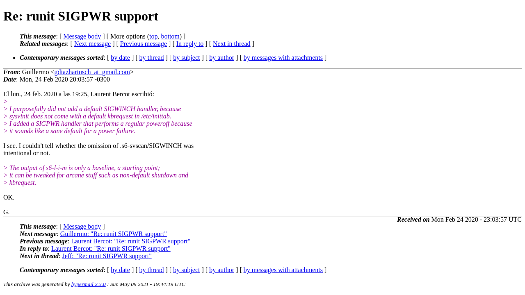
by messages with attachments (283, 57)
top (153, 36)
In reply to (190, 43)
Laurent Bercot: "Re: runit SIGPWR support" (130, 241)
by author (221, 57)
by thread (151, 57)
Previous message (143, 43)
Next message (92, 43)
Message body (82, 36)
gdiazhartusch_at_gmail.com (92, 71)
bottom (170, 36)
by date (120, 57)
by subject (186, 57)
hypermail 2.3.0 (88, 284)
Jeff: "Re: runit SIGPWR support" (107, 255)
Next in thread (232, 43)
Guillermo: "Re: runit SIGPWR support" (113, 233)
